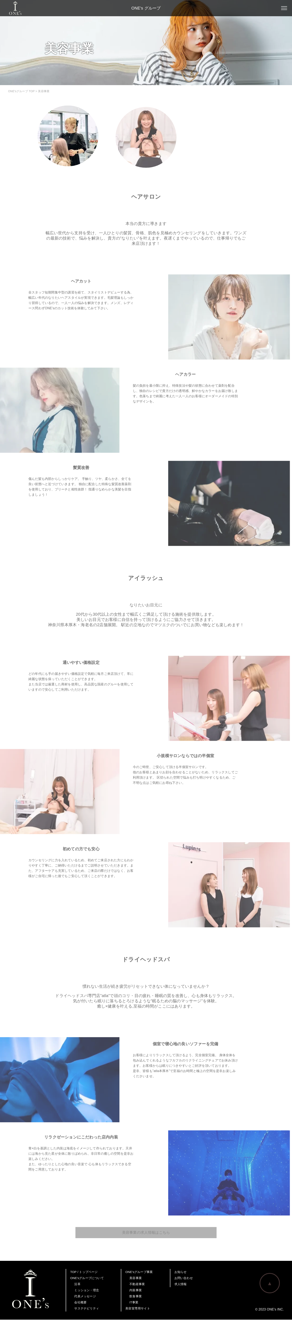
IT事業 (133, 1302)
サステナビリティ (86, 1308)
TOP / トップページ (84, 1272)
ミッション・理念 (86, 1290)
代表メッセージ (85, 1296)
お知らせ (180, 1272)
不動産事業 (137, 1284)
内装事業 (135, 1290)
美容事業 (135, 1278)
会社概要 (80, 1302)
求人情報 (180, 1284)
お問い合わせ (183, 1278)
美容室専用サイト (137, 1308)
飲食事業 (135, 1296)
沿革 (77, 1284)
